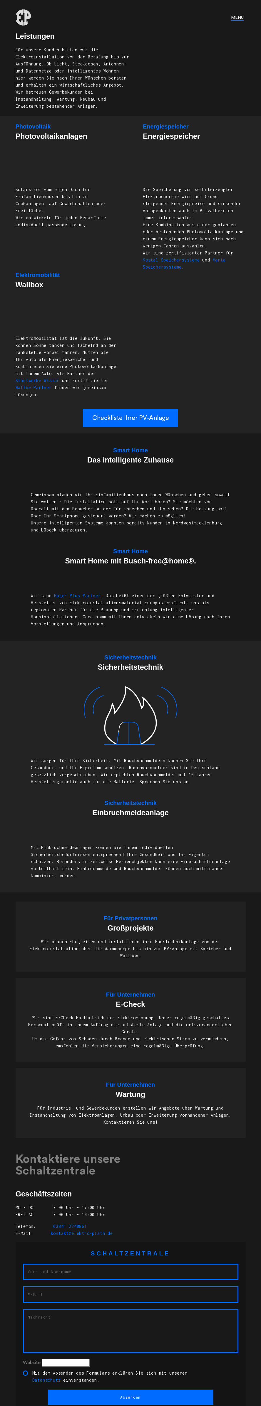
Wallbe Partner (34, 387)
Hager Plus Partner (77, 595)
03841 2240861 (69, 1226)
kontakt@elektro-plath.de (82, 1233)
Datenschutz (46, 1380)
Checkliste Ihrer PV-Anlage (130, 418)
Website (32, 1362)
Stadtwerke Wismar (38, 380)
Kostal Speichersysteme (171, 259)
